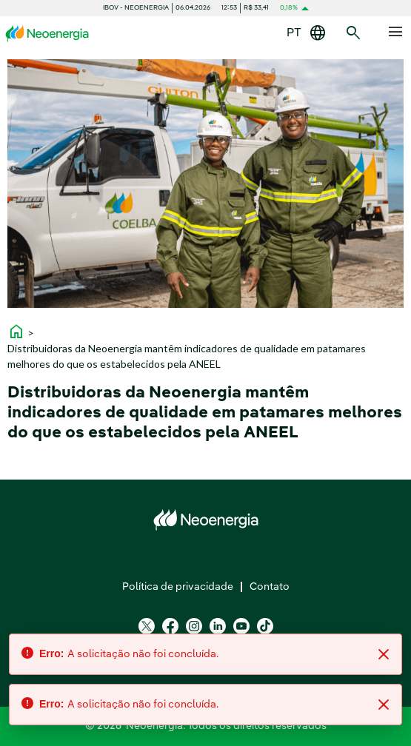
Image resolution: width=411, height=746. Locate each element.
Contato (270, 587)
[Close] (383, 654)
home (16, 331)
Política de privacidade (177, 587)
